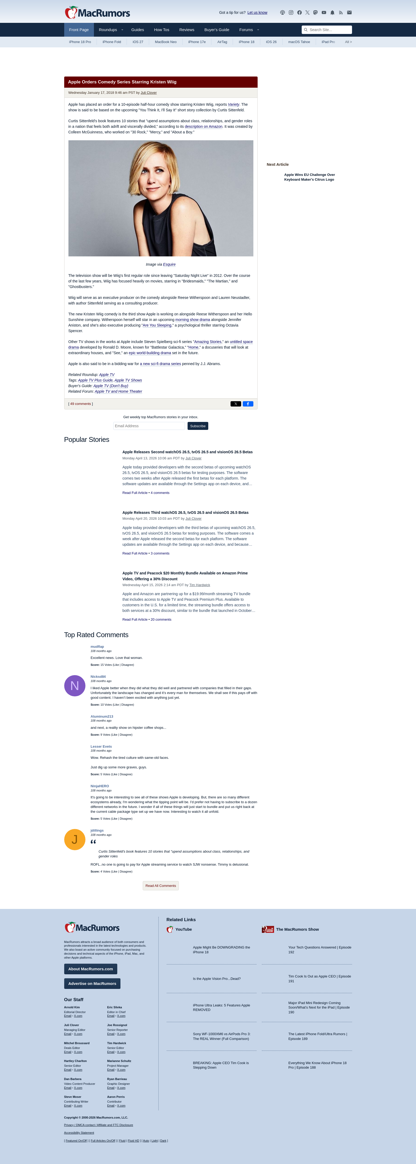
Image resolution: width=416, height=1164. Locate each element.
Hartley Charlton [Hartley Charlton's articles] (75, 1058)
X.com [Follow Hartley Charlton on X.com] (78, 1067)
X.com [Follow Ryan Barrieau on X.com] (121, 1085)
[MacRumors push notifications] (332, 12)
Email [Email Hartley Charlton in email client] (68, 1067)
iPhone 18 (246, 42)
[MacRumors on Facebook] (299, 12)
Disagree (127, 664)
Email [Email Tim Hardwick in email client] (111, 1049)
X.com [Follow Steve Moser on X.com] (78, 1102)
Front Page (79, 29)
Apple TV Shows (128, 380)
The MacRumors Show (297, 926)
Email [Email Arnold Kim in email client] (68, 1013)
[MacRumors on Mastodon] (315, 12)
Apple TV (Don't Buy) (110, 386)
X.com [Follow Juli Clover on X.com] (78, 1031)
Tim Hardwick (199, 585)
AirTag (222, 42)
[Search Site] (327, 30)
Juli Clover (149, 93)
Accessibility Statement (79, 1132)
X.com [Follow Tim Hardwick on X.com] (121, 1049)
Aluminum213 (102, 716)
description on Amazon (204, 126)
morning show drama (192, 320)
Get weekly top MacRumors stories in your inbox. (160, 417)
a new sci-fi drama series (160, 364)
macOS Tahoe (299, 42)
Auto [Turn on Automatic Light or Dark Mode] (146, 1140)
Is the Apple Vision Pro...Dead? (217, 976)
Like (116, 664)
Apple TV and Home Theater (118, 391)
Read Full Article (135, 499)
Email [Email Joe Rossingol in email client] (111, 1031)
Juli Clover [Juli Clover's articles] (71, 1022)
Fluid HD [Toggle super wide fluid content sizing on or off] (133, 1140)
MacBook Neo (166, 42)
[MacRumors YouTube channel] (324, 12)
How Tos (161, 29)
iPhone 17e (197, 42)
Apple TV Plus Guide (95, 380)
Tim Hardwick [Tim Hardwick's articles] (116, 1040)
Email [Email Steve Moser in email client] (68, 1102)
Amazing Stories (207, 342)
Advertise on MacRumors (92, 981)
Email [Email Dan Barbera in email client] (68, 1085)
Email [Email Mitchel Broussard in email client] (68, 1049)
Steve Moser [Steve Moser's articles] (72, 1094)
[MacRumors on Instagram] (291, 12)
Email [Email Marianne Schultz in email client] (111, 1067)
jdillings (97, 830)
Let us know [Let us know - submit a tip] (257, 12)
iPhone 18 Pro (80, 42)
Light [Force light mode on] (154, 1140)
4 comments (160, 499)
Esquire (169, 264)
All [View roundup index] (348, 42)
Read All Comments (161, 886)
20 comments (161, 619)
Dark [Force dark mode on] (163, 1140)
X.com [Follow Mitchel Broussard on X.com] (78, 1049)
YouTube (184, 926)
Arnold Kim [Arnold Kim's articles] (72, 1004)
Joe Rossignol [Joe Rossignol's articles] (117, 1022)
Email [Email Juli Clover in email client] (68, 1031)
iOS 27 (138, 42)
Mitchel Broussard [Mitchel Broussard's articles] (77, 1040)
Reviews (186, 29)
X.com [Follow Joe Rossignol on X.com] (121, 1031)
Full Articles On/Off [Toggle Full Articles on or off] (103, 1140)
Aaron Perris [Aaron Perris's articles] (116, 1094)
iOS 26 (271, 42)
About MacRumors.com (90, 966)
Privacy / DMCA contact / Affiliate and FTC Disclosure (98, 1125)
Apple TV (107, 375)
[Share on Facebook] (248, 404)
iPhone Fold (112, 42)
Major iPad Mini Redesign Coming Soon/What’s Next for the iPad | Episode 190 (319, 1004)
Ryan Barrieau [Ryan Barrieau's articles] (117, 1076)
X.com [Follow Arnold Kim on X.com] (78, 1013)
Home (193, 347)
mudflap (97, 647)
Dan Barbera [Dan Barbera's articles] (72, 1076)
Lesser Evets (101, 746)
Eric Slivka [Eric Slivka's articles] (114, 1004)
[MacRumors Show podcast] (282, 12)
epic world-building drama (150, 353)
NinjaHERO (100, 786)
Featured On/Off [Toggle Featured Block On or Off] (76, 1140)
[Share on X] (236, 404)
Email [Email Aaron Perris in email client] (111, 1102)
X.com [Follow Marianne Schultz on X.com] (121, 1067)
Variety (233, 104)
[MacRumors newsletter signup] (349, 12)
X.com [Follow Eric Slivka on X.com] (121, 1013)
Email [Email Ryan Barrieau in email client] (111, 1085)
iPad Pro (328, 42)
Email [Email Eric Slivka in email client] (111, 1013)
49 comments (80, 404)
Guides (137, 29)
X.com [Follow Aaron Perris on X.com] (121, 1102)
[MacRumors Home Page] (97, 13)
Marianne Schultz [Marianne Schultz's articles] (119, 1058)
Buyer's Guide (217, 29)
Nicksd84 (98, 677)
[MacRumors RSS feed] (341, 12)
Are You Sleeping (157, 325)
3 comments (160, 559)
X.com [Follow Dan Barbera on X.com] (78, 1085)
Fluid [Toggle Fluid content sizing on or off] (122, 1140)
